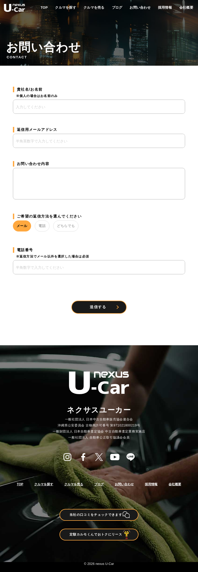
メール (26, 226)
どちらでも (87, 226)
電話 (54, 226)
